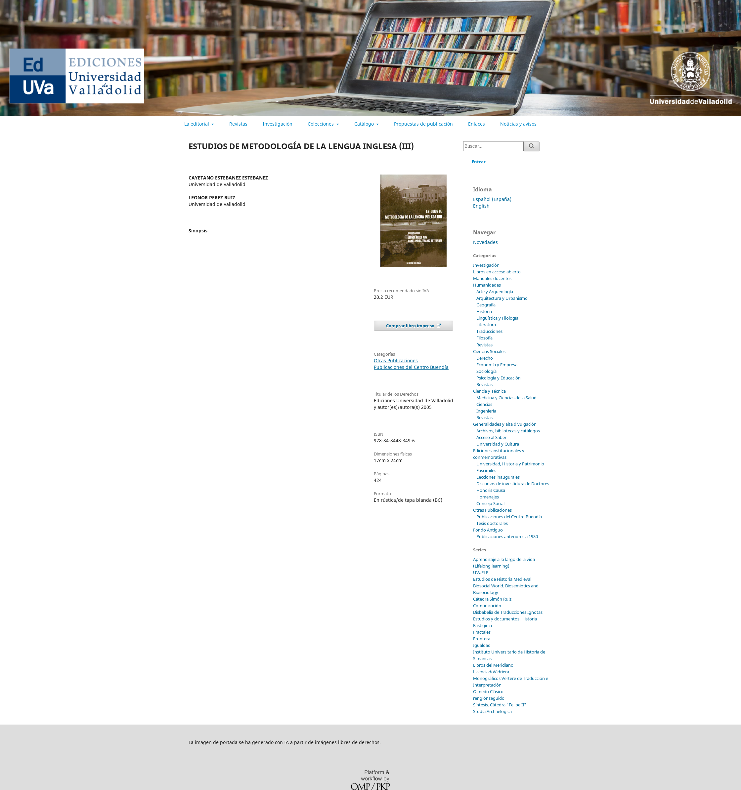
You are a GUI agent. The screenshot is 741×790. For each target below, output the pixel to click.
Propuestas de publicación (423, 124)
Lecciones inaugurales (498, 477)
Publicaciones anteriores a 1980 (507, 536)
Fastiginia (482, 625)
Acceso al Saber (491, 437)
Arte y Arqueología (494, 292)
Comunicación (487, 606)
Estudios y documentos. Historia (505, 619)
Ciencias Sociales (489, 351)
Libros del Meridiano (493, 665)
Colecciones (321, 124)
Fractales (482, 632)
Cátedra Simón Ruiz (492, 599)
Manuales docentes (492, 278)
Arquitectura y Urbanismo (502, 298)
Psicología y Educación (498, 378)
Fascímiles (486, 470)
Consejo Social (490, 503)
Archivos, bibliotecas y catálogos (508, 431)
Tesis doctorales (492, 523)
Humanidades (487, 285)
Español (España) (492, 199)
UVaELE (480, 572)
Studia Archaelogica (492, 711)
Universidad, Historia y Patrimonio (510, 464)
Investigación (277, 124)
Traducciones (489, 331)
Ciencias (484, 404)
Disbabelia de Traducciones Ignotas (508, 612)
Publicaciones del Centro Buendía (411, 367)
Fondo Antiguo (488, 530)
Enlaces (476, 124)
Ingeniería (486, 411)
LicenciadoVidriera (491, 672)
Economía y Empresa (496, 365)
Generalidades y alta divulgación (505, 424)
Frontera (481, 639)
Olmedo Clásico (488, 691)
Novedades (485, 242)
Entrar (479, 162)
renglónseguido (488, 698)
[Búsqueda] (493, 146)
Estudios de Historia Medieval (502, 579)
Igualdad (482, 645)
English (481, 206)
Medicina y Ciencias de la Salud (506, 398)
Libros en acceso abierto (497, 272)
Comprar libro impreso (410, 326)
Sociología (486, 371)
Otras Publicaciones (396, 360)
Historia (484, 311)
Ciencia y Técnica (489, 391)
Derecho (484, 358)
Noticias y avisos (518, 124)
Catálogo (364, 124)
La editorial (197, 124)
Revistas (238, 124)
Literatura (486, 325)
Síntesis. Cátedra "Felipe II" (499, 705)
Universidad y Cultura (497, 444)
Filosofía (484, 338)
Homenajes (487, 497)
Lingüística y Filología (497, 318)
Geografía (486, 305)
